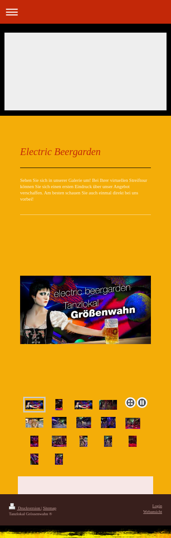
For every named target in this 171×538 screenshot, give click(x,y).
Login (157, 506)
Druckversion (25, 508)
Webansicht (152, 511)
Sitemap (49, 508)
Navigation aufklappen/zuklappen (85, 11)
